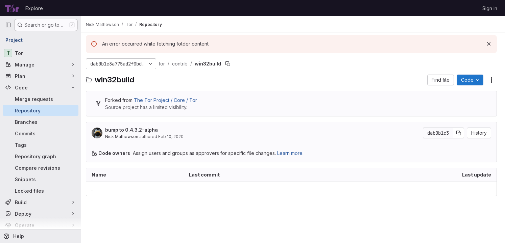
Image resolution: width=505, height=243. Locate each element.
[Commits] (40, 133)
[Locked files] (40, 190)
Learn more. (294, 153)
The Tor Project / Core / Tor (168, 100)
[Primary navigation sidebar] (8, 25)
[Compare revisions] (40, 167)
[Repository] (40, 110)
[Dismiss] (489, 44)
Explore (34, 8)
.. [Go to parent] (96, 189)
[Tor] (40, 53)
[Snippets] (40, 179)
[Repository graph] (40, 156)
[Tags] (40, 144)
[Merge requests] (40, 98)
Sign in (489, 8)
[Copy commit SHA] (458, 133)
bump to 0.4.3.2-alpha (135, 130)
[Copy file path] (231, 63)
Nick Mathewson (125, 136)
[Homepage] (12, 8)
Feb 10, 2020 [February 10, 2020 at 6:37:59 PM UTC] (174, 136)
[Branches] (40, 121)
